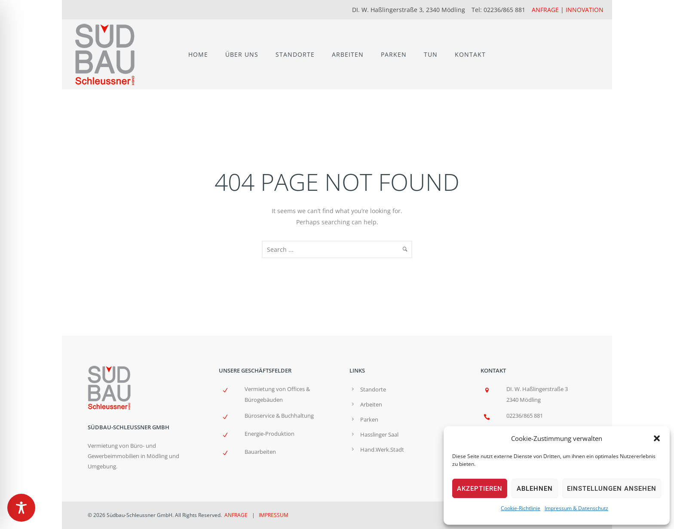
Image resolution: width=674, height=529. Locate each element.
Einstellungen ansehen (611, 488)
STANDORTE (295, 54)
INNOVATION (585, 10)
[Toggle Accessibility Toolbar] (21, 508)
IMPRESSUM (273, 515)
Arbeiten (371, 404)
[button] (657, 438)
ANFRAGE (545, 10)
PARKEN (394, 54)
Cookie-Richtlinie (520, 508)
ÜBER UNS (241, 54)
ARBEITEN (348, 54)
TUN (431, 54)
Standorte (373, 389)
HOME (198, 54)
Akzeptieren (479, 488)
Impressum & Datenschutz (576, 508)
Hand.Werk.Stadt (382, 449)
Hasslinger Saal (379, 434)
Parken (369, 419)
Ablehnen (535, 488)
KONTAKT (470, 54)
